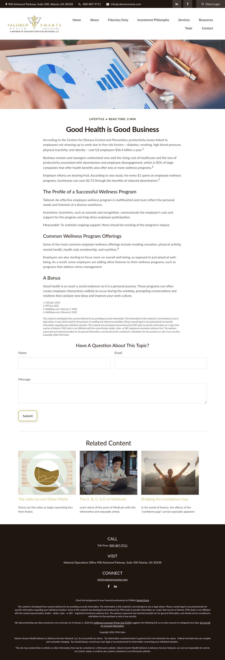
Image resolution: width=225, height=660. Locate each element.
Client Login (210, 4)
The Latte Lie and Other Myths (43, 499)
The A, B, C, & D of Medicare (103, 499)
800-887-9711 (89, 4)
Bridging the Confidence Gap (164, 499)
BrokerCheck (143, 600)
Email (118, 352)
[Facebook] (187, 4)
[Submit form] (27, 415)
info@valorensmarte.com (123, 4)
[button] (77, 19)
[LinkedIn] (176, 4)
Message (24, 379)
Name (22, 352)
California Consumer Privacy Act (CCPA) (113, 622)
